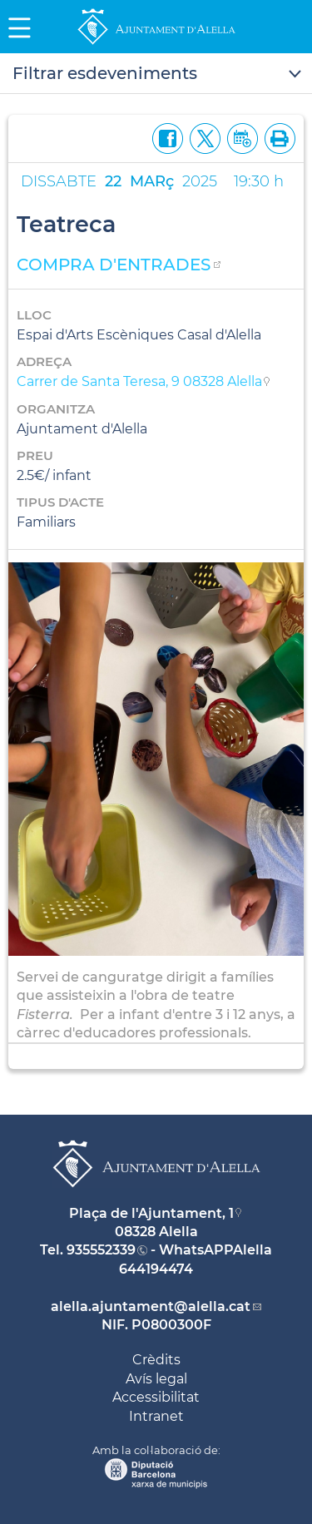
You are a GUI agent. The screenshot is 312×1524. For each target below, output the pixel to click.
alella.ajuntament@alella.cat (150, 1306)
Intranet (156, 1416)
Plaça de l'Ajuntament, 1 (151, 1213)
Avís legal (156, 1379)
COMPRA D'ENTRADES (113, 265)
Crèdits (156, 1360)
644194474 (156, 1269)
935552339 (101, 1250)
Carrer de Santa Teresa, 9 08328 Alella (139, 381)
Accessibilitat (156, 1397)
